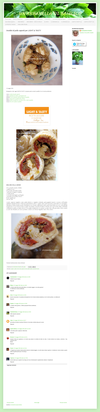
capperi (12, 268)
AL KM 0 (46, 21)
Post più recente (10, 402)
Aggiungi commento (11, 365)
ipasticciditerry (13, 328)
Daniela (12, 303)
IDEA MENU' (21, 21)
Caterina (12, 358)
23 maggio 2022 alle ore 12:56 (23, 277)
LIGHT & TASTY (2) (89, 21)
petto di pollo (29, 268)
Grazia (11, 348)
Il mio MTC (47, 19)
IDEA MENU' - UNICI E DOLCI (34, 21)
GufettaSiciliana (14, 311)
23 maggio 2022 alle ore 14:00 (20, 285)
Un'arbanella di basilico (86, 30)
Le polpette (86, 19)
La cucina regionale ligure (59, 19)
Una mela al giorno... (10, 21)
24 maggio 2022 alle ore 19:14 (20, 348)
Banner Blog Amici (17, 19)
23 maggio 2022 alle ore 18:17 (19, 320)
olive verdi (19, 268)
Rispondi (12, 280)
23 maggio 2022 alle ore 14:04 (19, 295)
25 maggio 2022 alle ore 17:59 (21, 358)
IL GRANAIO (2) (65, 21)
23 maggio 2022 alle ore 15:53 (24, 311)
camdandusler (13, 277)
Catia (11, 320)
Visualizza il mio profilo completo (86, 32)
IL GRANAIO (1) (55, 21)
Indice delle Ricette (22, 24)
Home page (8, 19)
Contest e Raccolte (29, 19)
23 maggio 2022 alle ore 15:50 (20, 303)
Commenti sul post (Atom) (16, 404)
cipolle (15, 268)
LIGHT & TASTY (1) (77, 21)
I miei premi (39, 19)
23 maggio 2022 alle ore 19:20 (24, 328)
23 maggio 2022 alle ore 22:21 (20, 337)
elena (11, 295)
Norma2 (12, 337)
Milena (11, 285)
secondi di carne (36, 268)
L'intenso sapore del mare (74, 19)
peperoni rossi (24, 268)
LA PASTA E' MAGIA (10, 24)
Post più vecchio (63, 402)
